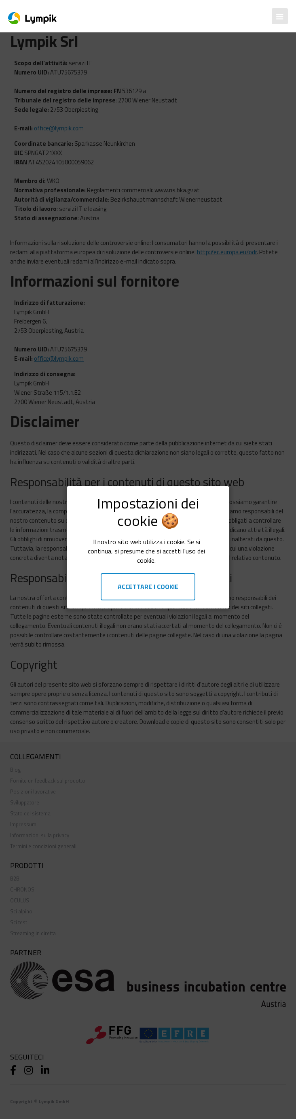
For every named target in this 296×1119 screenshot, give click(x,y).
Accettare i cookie (148, 586)
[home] (30, 16)
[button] (280, 16)
